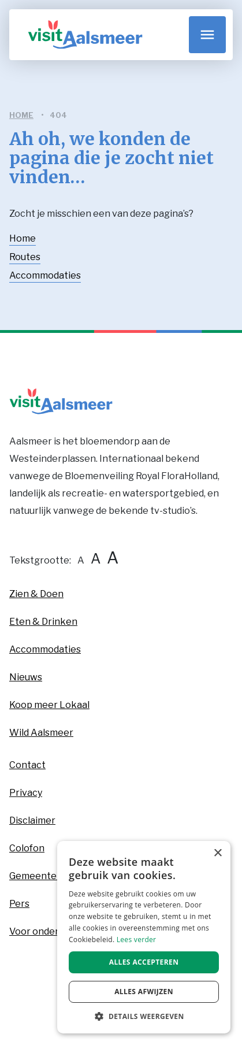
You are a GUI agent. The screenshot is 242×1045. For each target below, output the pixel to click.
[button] (144, 1016)
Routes (24, 256)
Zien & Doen (36, 593)
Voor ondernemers (51, 931)
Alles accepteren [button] (144, 962)
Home (22, 238)
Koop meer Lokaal (49, 704)
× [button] (217, 853)
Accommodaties (45, 275)
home (21, 115)
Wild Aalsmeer (41, 732)
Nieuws (25, 677)
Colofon (26, 848)
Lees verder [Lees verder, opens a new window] (137, 939)
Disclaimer (32, 820)
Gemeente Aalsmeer (55, 875)
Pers (19, 903)
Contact (27, 764)
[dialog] (143, 937)
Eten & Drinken (43, 621)
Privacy (25, 792)
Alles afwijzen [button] (143, 991)
